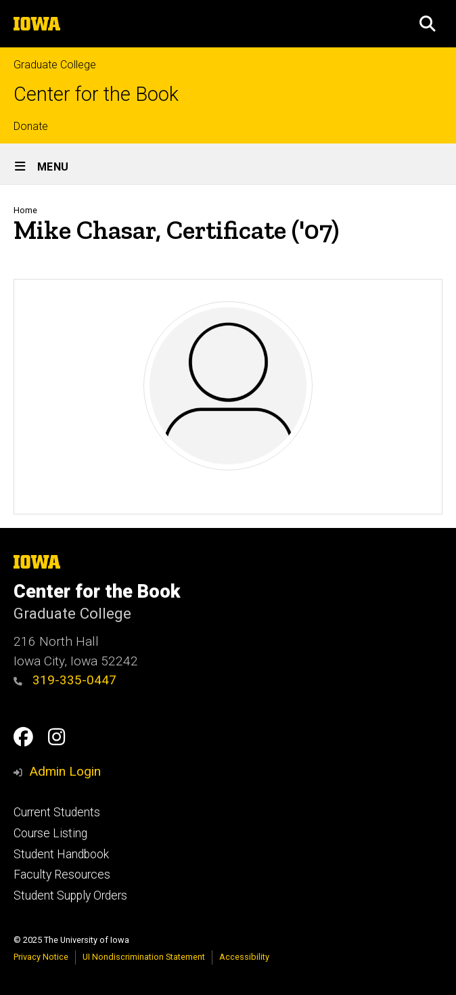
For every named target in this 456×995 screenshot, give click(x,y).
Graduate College (55, 64)
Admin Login (65, 771)
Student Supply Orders (70, 895)
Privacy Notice (41, 957)
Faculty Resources (62, 874)
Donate (31, 126)
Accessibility (244, 957)
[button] (427, 23)
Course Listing (50, 833)
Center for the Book (96, 94)
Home (25, 210)
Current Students (57, 812)
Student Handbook (61, 854)
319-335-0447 (65, 680)
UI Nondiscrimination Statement (144, 957)
